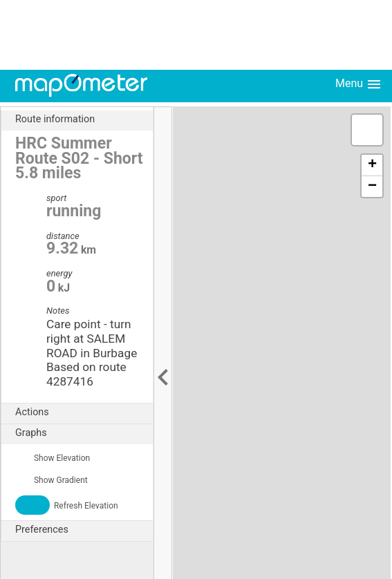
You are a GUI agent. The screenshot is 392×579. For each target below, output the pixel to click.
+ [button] (372, 165)
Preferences (84, 530)
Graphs (84, 433)
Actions (84, 412)
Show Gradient (51, 480)
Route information (84, 119)
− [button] (372, 186)
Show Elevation (52, 458)
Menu (358, 84)
